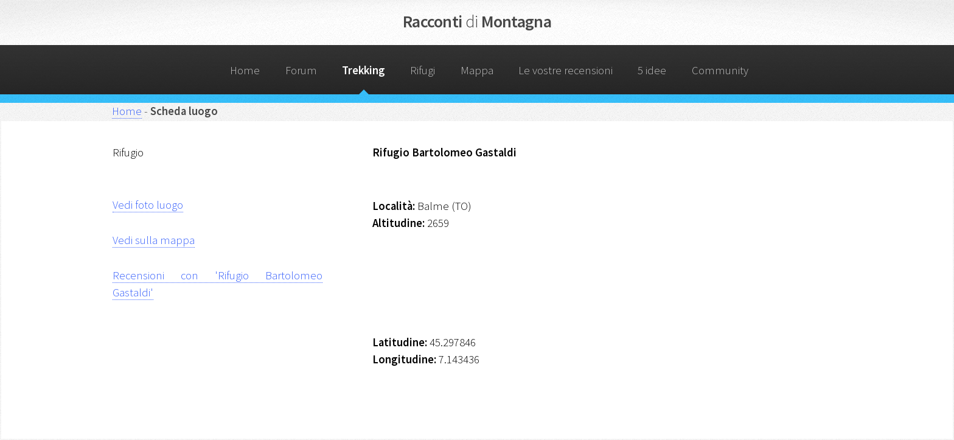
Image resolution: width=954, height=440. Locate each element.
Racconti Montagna (477, 21)
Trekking (363, 70)
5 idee (652, 70)
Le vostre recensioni (565, 70)
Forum (301, 70)
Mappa (477, 70)
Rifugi (422, 70)
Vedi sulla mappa (154, 240)
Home (245, 70)
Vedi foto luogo (148, 205)
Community (720, 70)
